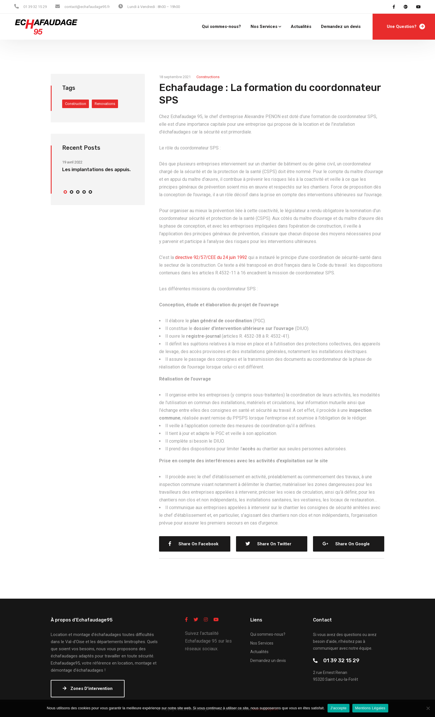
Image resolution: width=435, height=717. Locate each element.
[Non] (428, 708)
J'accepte (338, 708)
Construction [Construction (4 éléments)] (75, 104)
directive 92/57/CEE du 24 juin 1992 (211, 257)
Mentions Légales (370, 708)
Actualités (301, 26)
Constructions (207, 77)
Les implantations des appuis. (96, 169)
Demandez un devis (341, 26)
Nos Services (264, 26)
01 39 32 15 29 (341, 660)
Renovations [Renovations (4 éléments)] (105, 104)
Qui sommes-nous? (221, 26)
